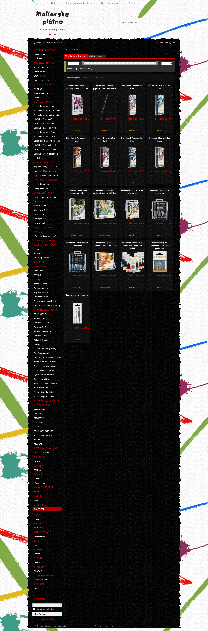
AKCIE (36, 97)
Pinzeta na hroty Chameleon (77, 295)
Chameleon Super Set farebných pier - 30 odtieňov (104, 191)
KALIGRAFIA (39, 271)
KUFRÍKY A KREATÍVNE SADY (45, 197)
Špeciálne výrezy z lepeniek (46, 154)
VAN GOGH (38, 422)
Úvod (66, 50)
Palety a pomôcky (41, 258)
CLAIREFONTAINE (41, 580)
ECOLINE (37, 275)
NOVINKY (38, 89)
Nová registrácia (55, 43)
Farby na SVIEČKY (41, 323)
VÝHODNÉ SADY (40, 71)
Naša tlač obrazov (110, 3)
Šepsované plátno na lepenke (47, 141)
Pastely (37, 279)
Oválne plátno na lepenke (45, 149)
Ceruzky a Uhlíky (41, 297)
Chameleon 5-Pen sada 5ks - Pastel (132, 87)
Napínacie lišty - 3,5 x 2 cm (45, 171)
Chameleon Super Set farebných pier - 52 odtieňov (105, 244)
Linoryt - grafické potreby (45, 349)
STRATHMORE (39, 409)
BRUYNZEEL (39, 414)
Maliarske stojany (41, 184)
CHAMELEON (39, 509)
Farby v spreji (39, 223)
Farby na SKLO (40, 327)
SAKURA (37, 470)
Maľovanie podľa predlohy (45, 396)
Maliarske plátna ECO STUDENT (47, 110)
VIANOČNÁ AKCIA (41, 93)
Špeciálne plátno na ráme (45, 128)
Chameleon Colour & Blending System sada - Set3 (77, 87)
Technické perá (40, 284)
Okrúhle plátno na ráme (44, 119)
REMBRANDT (39, 418)
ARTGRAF (38, 492)
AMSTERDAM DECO (42, 314)
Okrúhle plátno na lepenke (45, 145)
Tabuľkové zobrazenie (76, 56)
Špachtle (37, 253)
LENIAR (37, 479)
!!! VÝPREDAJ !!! (40, 58)
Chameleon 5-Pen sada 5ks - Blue (132, 139)
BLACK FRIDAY (40, 54)
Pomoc (131, 3)
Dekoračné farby (41, 340)
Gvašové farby (40, 214)
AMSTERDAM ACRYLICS (43, 431)
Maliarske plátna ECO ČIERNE (46, 115)
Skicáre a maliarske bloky (45, 301)
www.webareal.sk (60, 626)
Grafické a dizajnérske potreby (47, 305)
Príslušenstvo (40, 158)
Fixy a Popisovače (41, 292)
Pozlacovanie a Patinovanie (45, 366)
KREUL (37, 500)
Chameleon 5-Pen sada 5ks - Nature (159, 139)
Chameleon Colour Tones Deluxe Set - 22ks (77, 191)
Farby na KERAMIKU (42, 331)
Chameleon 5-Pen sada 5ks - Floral (105, 139)
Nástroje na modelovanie (45, 362)
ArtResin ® (38, 528)
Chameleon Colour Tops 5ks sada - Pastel (132, 191)
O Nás (54, 3)
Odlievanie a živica (42, 379)
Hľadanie (39, 599)
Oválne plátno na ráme (44, 123)
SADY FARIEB (39, 76)
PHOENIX (38, 571)
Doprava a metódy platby (79, 3)
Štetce (36, 249)
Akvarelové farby (41, 210)
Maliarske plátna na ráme (45, 106)
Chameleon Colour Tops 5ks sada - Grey (159, 191)
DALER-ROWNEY (41, 536)
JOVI (36, 545)
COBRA (37, 427)
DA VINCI (37, 461)
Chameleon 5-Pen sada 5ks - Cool (159, 87)
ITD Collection (40, 483)
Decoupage (38, 344)
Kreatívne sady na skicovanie (46, 383)
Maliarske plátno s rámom (45, 132)
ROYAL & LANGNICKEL (43, 453)
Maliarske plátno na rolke (45, 136)
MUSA (36, 519)
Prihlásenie (40, 43)
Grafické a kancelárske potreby (47, 357)
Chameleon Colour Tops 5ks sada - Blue (77, 244)
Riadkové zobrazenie (97, 56)
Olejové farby (39, 201)
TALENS (37, 440)
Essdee (37, 554)
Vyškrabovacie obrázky (44, 375)
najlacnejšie (87, 78)
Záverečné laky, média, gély (46, 236)
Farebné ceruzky (41, 288)
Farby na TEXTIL (40, 318)
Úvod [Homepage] (39, 3)
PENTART (38, 588)
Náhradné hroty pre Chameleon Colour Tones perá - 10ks (159, 246)
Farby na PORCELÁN (42, 336)
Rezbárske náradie (42, 353)
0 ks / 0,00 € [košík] (167, 43)
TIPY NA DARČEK (41, 67)
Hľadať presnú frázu (45, 609)
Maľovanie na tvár (41, 388)
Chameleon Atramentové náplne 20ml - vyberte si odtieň (132, 246)
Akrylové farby (40, 206)
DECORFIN (38, 444)
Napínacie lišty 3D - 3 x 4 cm (46, 175)
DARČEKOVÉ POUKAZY (43, 80)
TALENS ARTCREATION (43, 435)
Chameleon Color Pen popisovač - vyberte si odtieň (104, 87)
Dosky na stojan (41, 188)
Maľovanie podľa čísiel (43, 392)
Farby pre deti (40, 219)
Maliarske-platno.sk (48, 619)
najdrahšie (98, 78)
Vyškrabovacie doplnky (44, 370)
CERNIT (37, 562)
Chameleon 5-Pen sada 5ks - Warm (77, 139)
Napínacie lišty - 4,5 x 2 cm (45, 167)
